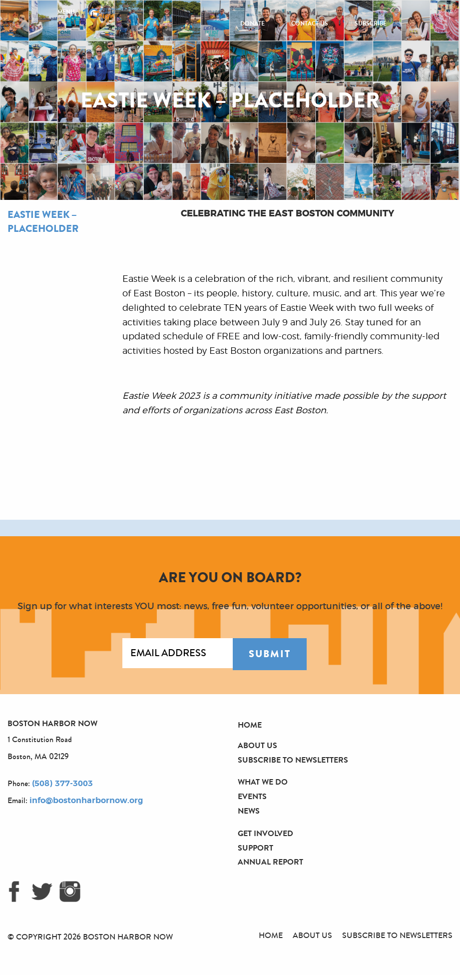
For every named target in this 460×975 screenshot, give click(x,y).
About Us (257, 745)
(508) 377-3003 (62, 784)
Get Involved (265, 833)
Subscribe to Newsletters (293, 760)
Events (252, 796)
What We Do (263, 782)
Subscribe (371, 23)
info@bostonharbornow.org (86, 801)
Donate (252, 23)
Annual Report (270, 862)
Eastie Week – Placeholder (42, 221)
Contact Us (309, 23)
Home (250, 725)
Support (255, 848)
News (249, 811)
